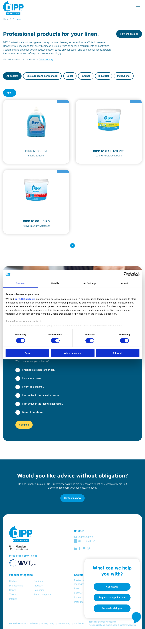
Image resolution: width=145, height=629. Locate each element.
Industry (38, 585)
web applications (97, 625)
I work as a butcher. (33, 386)
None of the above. (32, 412)
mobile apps (111, 625)
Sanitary (38, 581)
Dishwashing (16, 585)
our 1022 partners (25, 299)
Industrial (103, 75)
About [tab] (124, 283)
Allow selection (72, 353)
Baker (70, 75)
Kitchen (13, 581)
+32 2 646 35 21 (87, 541)
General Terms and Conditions (23, 623)
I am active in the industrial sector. (41, 395)
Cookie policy (64, 623)
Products (17, 19)
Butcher (85, 75)
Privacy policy (47, 623)
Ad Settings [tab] (89, 283)
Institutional (123, 75)
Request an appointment (112, 597)
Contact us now (72, 498)
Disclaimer (79, 623)
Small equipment (43, 594)
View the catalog (129, 33)
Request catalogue (112, 608)
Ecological (39, 590)
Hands (12, 590)
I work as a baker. (32, 378)
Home (6, 19)
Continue (24, 424)
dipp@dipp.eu (85, 536)
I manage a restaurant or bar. (38, 369)
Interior (13, 599)
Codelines (111, 622)
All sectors (12, 75)
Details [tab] (55, 283)
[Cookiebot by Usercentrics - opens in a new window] (126, 274)
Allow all (117, 353)
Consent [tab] (20, 283)
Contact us (112, 586)
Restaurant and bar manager (42, 75)
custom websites (128, 625)
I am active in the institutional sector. (42, 403)
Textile (12, 594)
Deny (27, 353)
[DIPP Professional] (14, 8)
